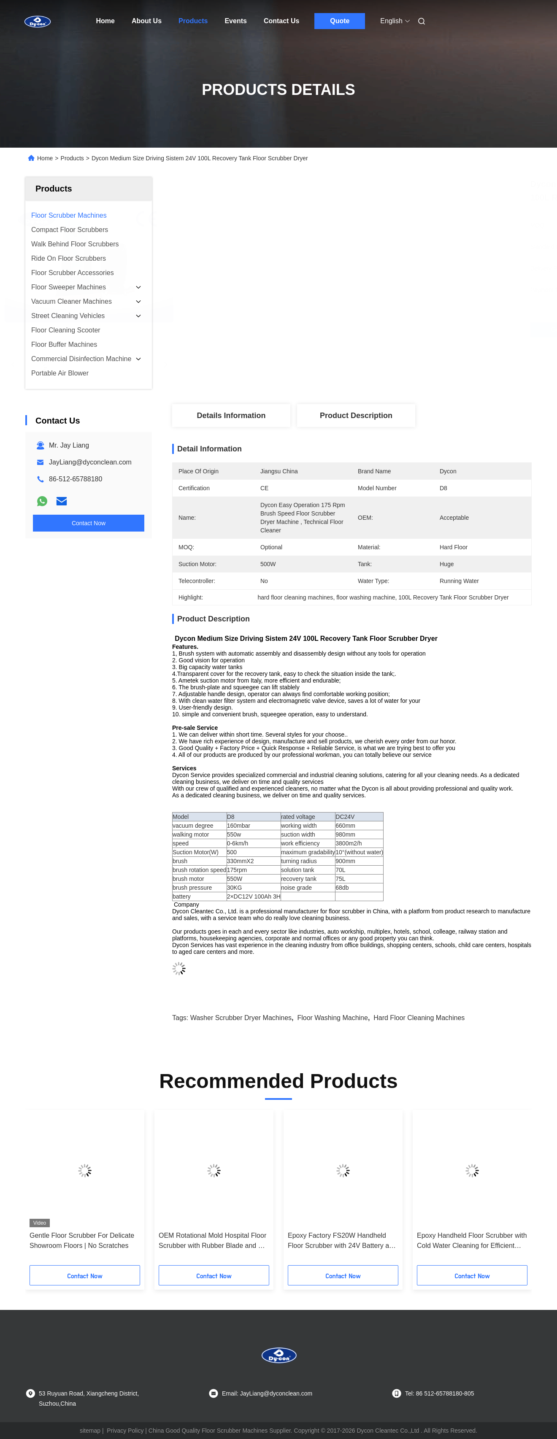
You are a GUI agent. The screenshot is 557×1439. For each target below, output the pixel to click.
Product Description (356, 415)
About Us (147, 20)
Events (235, 20)
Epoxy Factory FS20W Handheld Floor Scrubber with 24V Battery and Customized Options (342, 1241)
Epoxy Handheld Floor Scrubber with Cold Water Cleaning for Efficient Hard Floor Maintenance (472, 1241)
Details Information (231, 415)
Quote (339, 20)
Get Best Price (397, 329)
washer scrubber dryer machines (241, 1017)
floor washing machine (332, 1017)
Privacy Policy (125, 1430)
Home (105, 20)
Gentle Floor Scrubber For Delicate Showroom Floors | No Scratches (82, 1240)
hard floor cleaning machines (419, 1017)
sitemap (90, 1430)
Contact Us (281, 20)
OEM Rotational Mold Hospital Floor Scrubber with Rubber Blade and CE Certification (213, 1241)
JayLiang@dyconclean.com (90, 462)
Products (193, 20)
